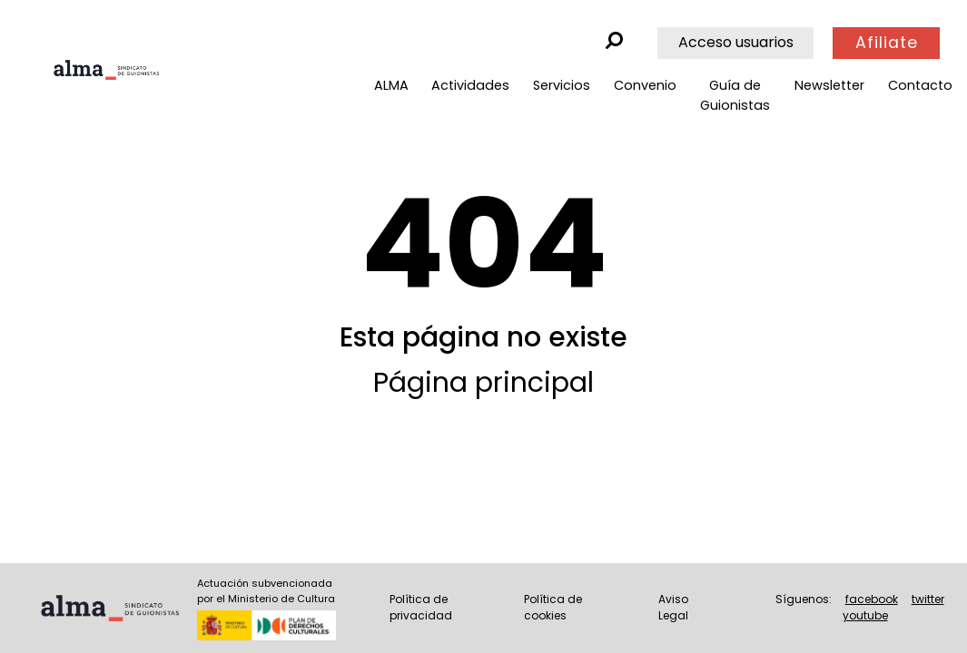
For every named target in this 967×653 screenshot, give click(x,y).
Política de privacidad (421, 607)
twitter (928, 599)
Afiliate (886, 43)
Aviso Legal (673, 607)
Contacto (920, 85)
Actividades (470, 85)
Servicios (561, 85)
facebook (871, 599)
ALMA (391, 85)
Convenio (645, 85)
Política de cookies (553, 607)
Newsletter (829, 85)
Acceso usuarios (736, 42)
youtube (865, 615)
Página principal (483, 383)
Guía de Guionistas (735, 95)
